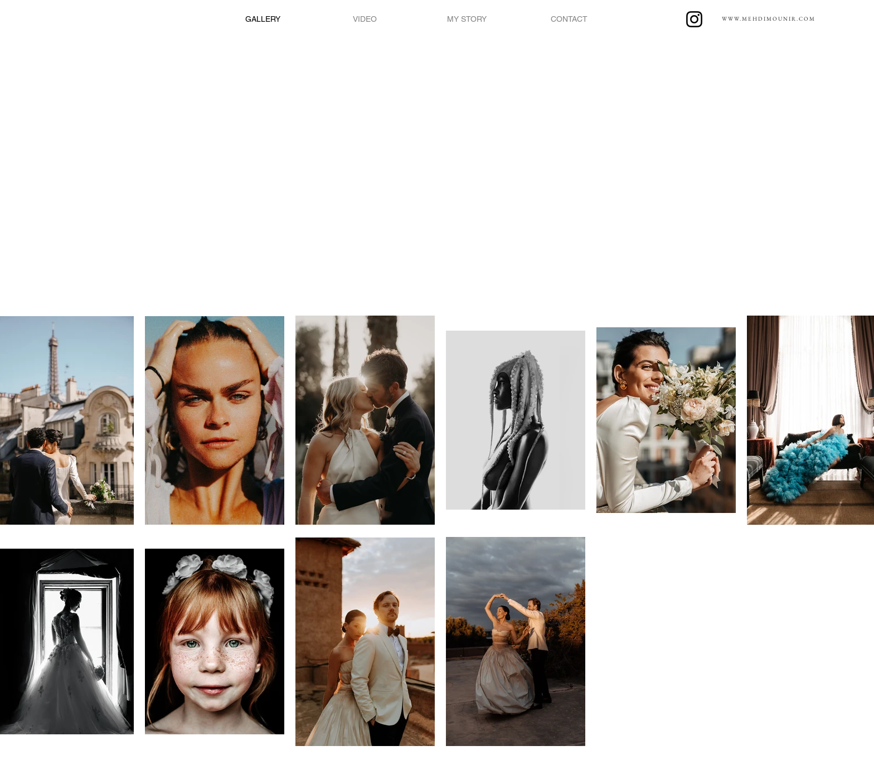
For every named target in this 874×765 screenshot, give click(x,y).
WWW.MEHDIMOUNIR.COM (768, 18)
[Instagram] (694, 19)
